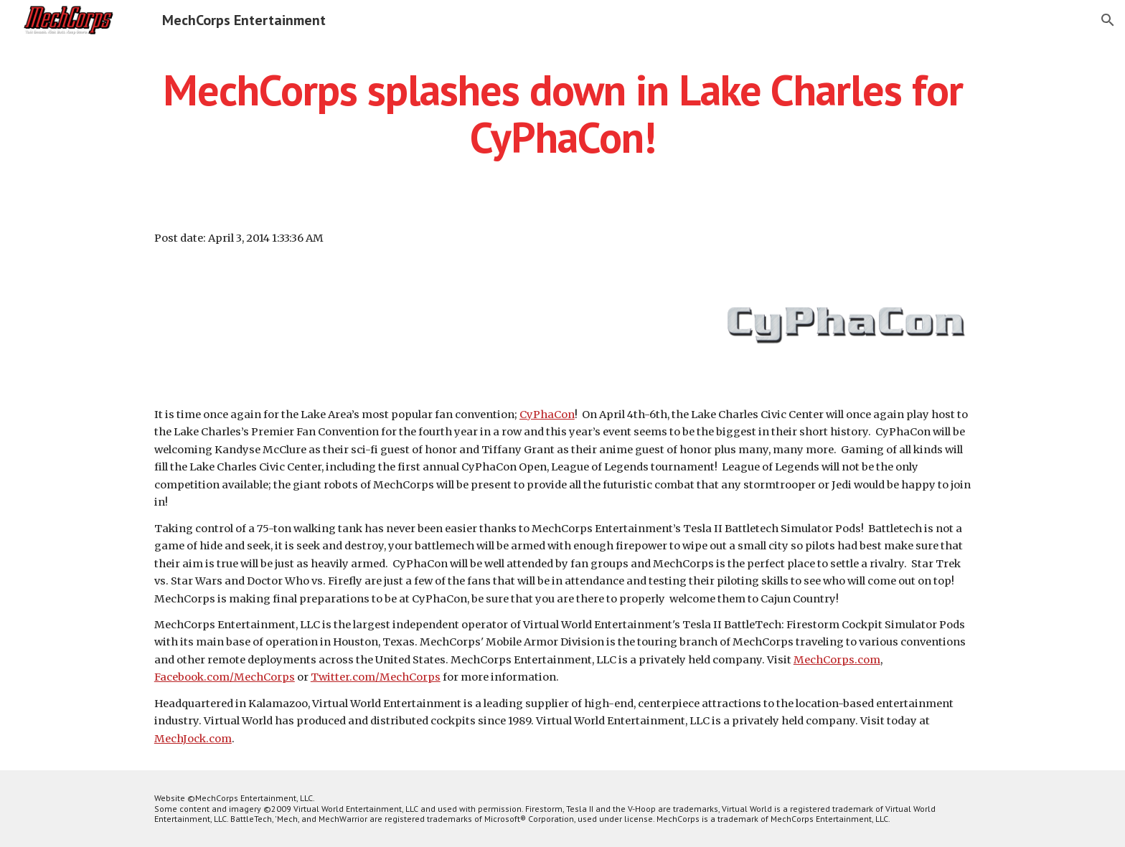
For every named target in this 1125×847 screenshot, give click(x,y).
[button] (1108, 20)
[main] (562, 113)
